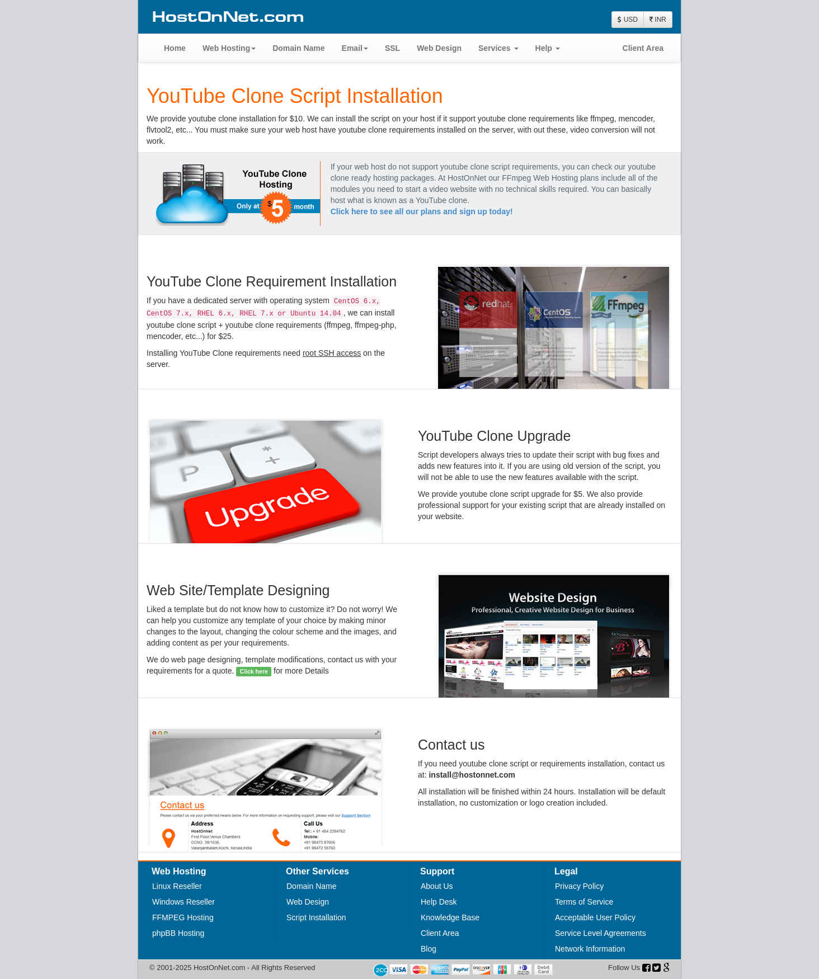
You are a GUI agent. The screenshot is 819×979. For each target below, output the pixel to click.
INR (657, 19)
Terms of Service (584, 901)
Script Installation (316, 917)
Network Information (590, 948)
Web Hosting (229, 48)
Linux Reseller (177, 886)
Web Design (439, 48)
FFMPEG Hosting (183, 917)
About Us (437, 886)
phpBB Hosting (178, 933)
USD (628, 19)
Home (175, 48)
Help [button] (547, 48)
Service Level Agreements (600, 933)
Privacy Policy (579, 886)
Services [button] (498, 48)
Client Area (643, 48)
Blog (428, 948)
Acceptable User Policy (595, 917)
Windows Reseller (183, 901)
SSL (392, 48)
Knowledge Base (450, 917)
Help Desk (439, 901)
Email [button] (355, 48)
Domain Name (298, 48)
